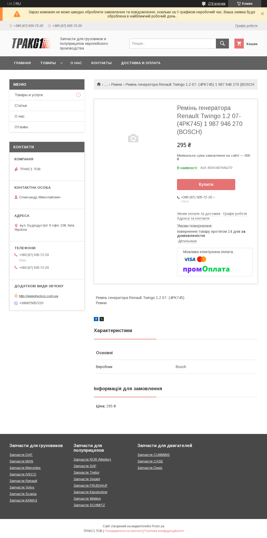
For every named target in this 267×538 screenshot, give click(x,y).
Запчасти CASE (150, 461)
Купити (206, 184)
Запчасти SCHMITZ (89, 505)
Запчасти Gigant (87, 479)
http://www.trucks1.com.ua (38, 296)
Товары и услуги (29, 95)
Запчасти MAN (21, 461)
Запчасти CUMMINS (153, 455)
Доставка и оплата (140, 63)
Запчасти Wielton (87, 498)
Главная (22, 63)
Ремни (116, 84)
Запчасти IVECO (22, 474)
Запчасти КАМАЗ (23, 500)
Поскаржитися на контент (123, 531)
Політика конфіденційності (164, 531)
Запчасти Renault (23, 481)
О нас (76, 63)
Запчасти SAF (85, 466)
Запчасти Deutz (149, 468)
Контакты (101, 63)
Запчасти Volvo (21, 487)
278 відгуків (217, 3)
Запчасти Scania (23, 494)
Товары (48, 63)
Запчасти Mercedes (25, 468)
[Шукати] (222, 43)
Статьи (21, 105)
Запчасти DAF (21, 455)
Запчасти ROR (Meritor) (92, 459)
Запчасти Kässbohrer (90, 492)
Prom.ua (158, 526)
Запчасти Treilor (86, 472)
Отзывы (21, 127)
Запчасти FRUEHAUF (91, 485)
